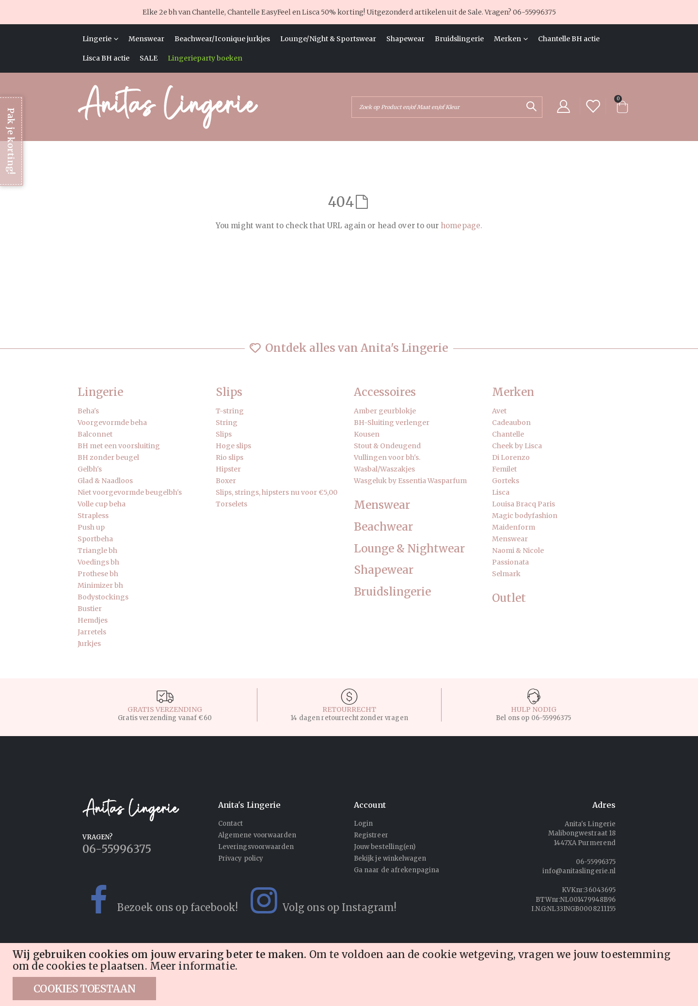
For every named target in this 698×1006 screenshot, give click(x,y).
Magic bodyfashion (524, 515)
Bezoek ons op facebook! (155, 900)
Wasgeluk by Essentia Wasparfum (410, 480)
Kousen (367, 434)
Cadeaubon (511, 422)
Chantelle (508, 434)
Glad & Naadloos (105, 480)
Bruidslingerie (392, 591)
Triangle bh (97, 550)
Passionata (510, 562)
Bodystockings (103, 597)
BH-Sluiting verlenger (391, 422)
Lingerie (100, 392)
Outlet (509, 598)
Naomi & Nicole (518, 550)
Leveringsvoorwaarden (256, 847)
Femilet (504, 469)
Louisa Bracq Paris (523, 504)
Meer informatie (192, 966)
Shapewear (383, 570)
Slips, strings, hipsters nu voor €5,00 (276, 492)
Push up (91, 527)
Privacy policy (240, 858)
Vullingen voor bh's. (387, 457)
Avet (499, 411)
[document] (350, 974)
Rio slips (229, 457)
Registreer (371, 835)
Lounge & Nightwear (409, 548)
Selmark (506, 573)
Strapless (93, 515)
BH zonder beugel (108, 457)
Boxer (226, 480)
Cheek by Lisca (517, 445)
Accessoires (385, 392)
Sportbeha (95, 538)
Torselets (231, 504)
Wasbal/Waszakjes (384, 469)
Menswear (382, 505)
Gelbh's (90, 469)
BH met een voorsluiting (119, 445)
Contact (230, 823)
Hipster (228, 469)
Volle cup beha (102, 504)
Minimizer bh (100, 585)
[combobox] (446, 107)
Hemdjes (93, 620)
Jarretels (92, 632)
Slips (229, 392)
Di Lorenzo (511, 457)
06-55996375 (534, 12)
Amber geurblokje (385, 411)
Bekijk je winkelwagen (390, 858)
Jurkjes (89, 643)
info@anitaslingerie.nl (579, 871)
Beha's (88, 411)
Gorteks (505, 480)
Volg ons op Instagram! (317, 900)
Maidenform (513, 527)
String (227, 422)
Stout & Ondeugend (387, 445)
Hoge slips (233, 445)
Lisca (500, 492)
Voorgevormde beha (112, 422)
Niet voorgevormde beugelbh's (130, 492)
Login (363, 823)
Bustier (90, 608)
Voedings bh (98, 562)
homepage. (461, 225)
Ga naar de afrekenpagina (397, 870)
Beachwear (383, 527)
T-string (230, 411)
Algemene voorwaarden (257, 835)
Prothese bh (98, 573)
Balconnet (95, 434)
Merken (513, 392)
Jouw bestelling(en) (384, 847)
